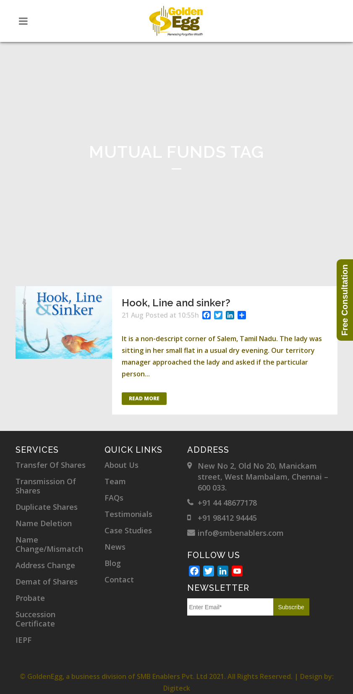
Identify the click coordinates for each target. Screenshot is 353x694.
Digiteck (176, 688)
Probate (30, 598)
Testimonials (128, 514)
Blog (113, 563)
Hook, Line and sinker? (176, 303)
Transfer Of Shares (51, 465)
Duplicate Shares (47, 506)
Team (115, 481)
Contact (119, 579)
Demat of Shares (47, 581)
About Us (122, 465)
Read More (144, 398)
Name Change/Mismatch (49, 544)
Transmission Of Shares (46, 486)
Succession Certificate (35, 619)
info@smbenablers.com (241, 533)
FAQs (114, 497)
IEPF (23, 639)
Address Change (45, 565)
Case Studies (128, 530)
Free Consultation (344, 300)
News (115, 546)
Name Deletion (44, 523)
